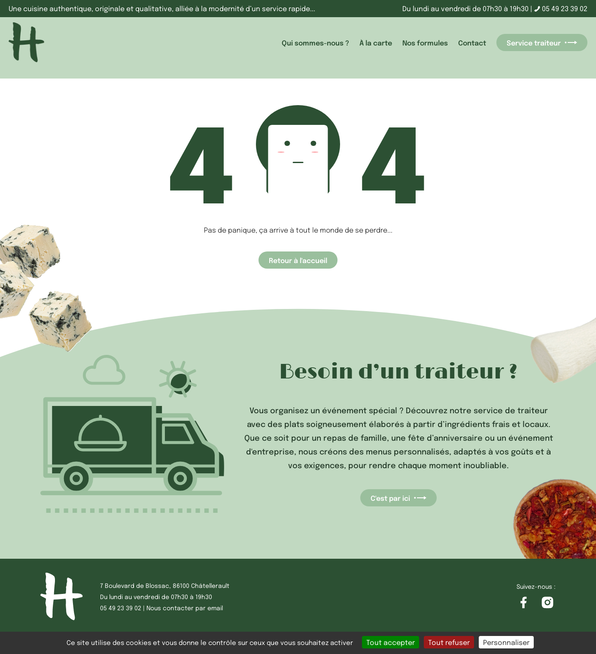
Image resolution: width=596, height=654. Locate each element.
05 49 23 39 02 (560, 8)
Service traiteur (542, 42)
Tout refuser (449, 642)
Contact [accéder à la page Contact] (472, 42)
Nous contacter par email (184, 608)
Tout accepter (390, 642)
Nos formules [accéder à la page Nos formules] (425, 42)
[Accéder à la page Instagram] (547, 603)
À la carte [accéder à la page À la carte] (375, 42)
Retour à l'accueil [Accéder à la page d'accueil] (298, 260)
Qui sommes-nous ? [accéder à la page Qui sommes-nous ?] (315, 42)
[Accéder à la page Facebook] (523, 603)
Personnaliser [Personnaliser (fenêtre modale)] (506, 642)
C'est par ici (398, 498)
